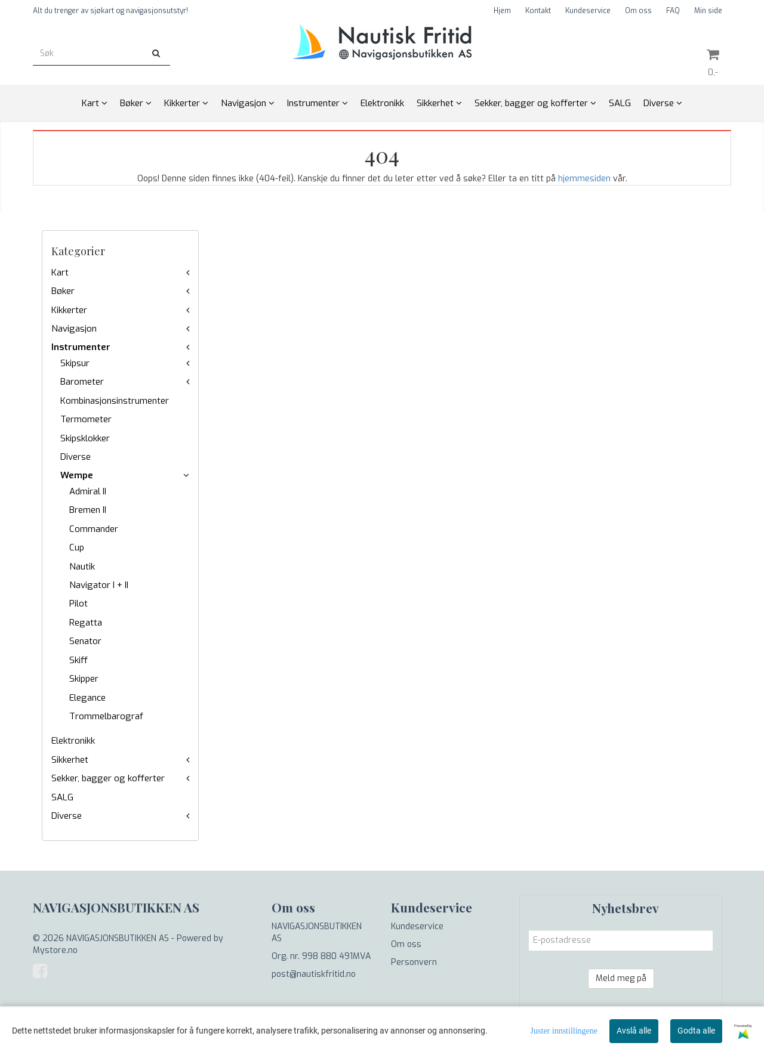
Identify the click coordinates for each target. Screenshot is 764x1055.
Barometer (82, 382)
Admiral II (87, 491)
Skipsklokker (85, 438)
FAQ (673, 11)
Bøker (63, 291)
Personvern (414, 962)
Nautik (82, 567)
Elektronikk (73, 741)
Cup (76, 547)
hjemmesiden (584, 178)
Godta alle (696, 1030)
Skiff (78, 660)
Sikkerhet (69, 760)
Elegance (87, 698)
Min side (708, 11)
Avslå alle (634, 1030)
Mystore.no (55, 950)
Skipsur (75, 363)
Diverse (75, 457)
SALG (62, 797)
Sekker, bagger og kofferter (108, 778)
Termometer (86, 419)
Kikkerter (69, 310)
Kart (60, 273)
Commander (93, 529)
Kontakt (538, 11)
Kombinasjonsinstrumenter (114, 401)
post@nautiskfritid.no (314, 974)
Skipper (83, 679)
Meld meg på (621, 978)
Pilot (78, 604)
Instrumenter (80, 347)
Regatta (85, 623)
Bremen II (87, 510)
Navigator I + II (98, 585)
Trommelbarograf (106, 716)
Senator (85, 641)
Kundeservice (588, 11)
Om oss (638, 11)
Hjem (502, 11)
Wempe (76, 475)
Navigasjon (74, 329)
